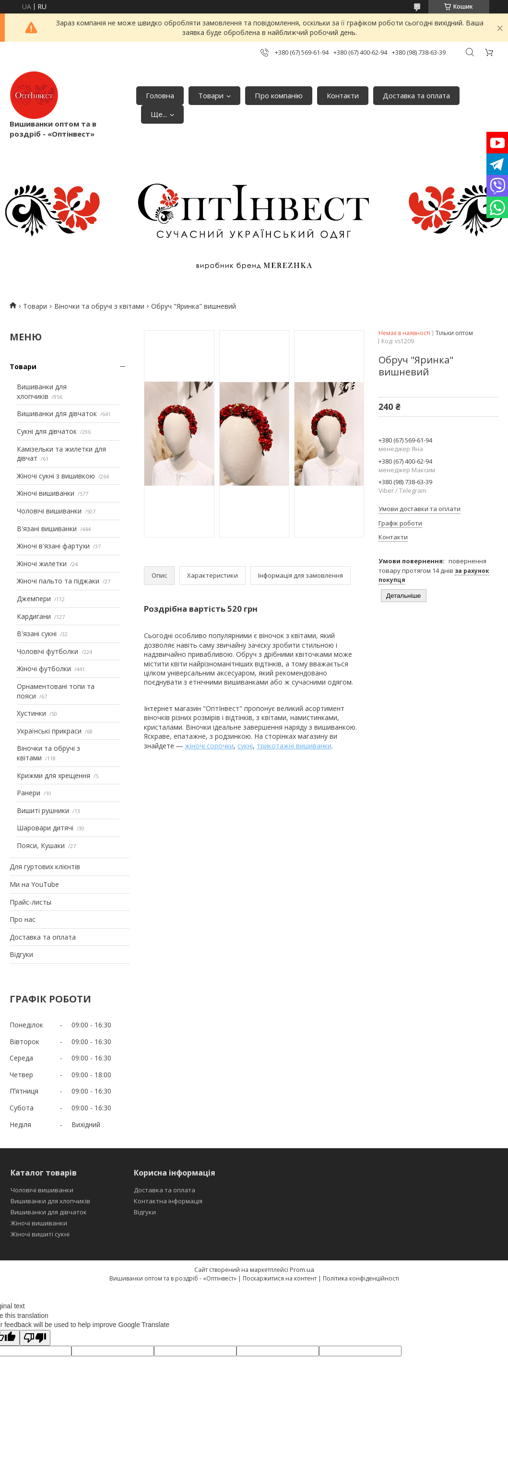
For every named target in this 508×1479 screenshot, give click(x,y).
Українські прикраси (49, 730)
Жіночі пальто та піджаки (58, 580)
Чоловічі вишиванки (49, 510)
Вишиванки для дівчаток (57, 413)
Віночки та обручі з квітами (99, 306)
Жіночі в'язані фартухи (53, 545)
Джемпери (34, 598)
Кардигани (34, 616)
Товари (211, 95)
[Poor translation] (35, 1338)
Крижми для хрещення (53, 775)
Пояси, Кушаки (41, 845)
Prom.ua (302, 1269)
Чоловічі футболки (47, 651)
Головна (160, 95)
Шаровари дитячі (45, 827)
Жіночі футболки (44, 668)
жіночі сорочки (209, 745)
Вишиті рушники (43, 810)
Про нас (22, 919)
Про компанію (279, 95)
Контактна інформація (168, 1201)
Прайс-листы (30, 902)
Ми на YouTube (34, 884)
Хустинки (31, 713)
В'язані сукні (37, 633)
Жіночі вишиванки (45, 493)
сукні (245, 745)
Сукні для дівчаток (47, 431)
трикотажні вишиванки (294, 745)
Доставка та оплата (416, 95)
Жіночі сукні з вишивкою (56, 475)
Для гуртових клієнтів (45, 866)
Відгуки (21, 954)
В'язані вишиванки (47, 528)
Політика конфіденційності (361, 1278)
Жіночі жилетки (42, 563)
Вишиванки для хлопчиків (42, 391)
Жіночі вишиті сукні (40, 1234)
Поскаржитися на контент (280, 1278)
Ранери (28, 792)
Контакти (343, 95)
